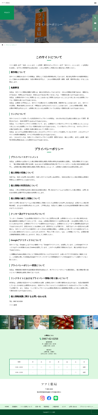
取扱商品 (46, 406)
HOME (7, 406)
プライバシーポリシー (86, 406)
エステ (64, 406)
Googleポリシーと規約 (72, 257)
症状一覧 (38, 406)
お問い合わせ (73, 406)
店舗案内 (14, 406)
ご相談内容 (55, 406)
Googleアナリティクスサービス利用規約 (44, 257)
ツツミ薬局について (26, 406)
